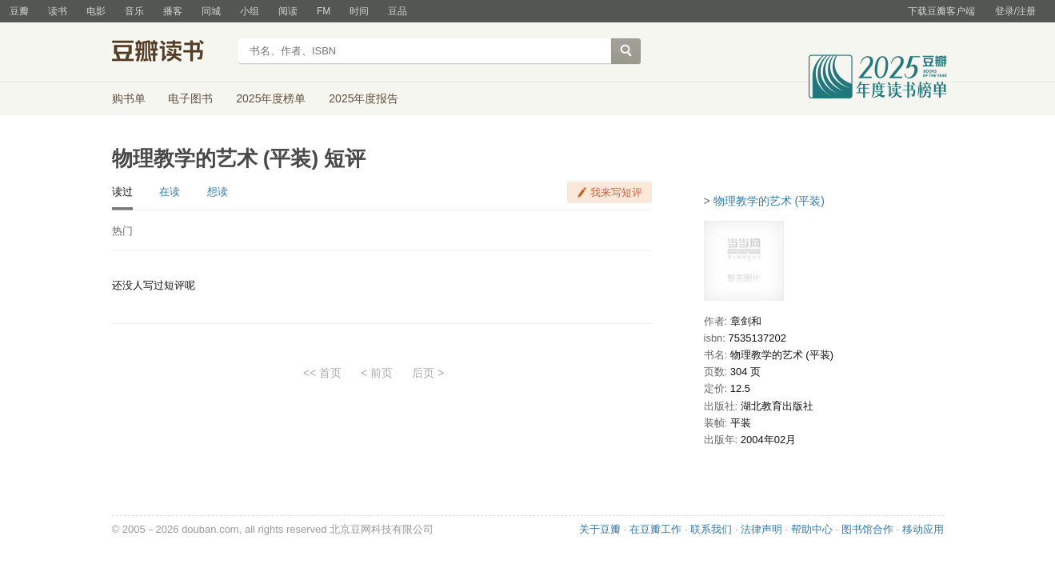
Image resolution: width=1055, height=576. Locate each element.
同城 (211, 11)
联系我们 (711, 529)
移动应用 (923, 529)
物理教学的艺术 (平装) (769, 200)
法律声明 (761, 529)
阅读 (288, 11)
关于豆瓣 (600, 529)
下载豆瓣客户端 (941, 11)
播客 (172, 11)
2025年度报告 (363, 98)
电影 (96, 11)
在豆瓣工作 (655, 529)
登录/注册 (1015, 11)
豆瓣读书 (170, 52)
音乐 (134, 11)
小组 (249, 11)
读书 (57, 11)
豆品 (397, 11)
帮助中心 (812, 529)
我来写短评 (616, 192)
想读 (217, 192)
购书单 (129, 98)
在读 (169, 192)
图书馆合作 (867, 529)
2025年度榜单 (271, 98)
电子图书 (190, 98)
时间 (359, 11)
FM (323, 11)
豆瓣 (19, 11)
